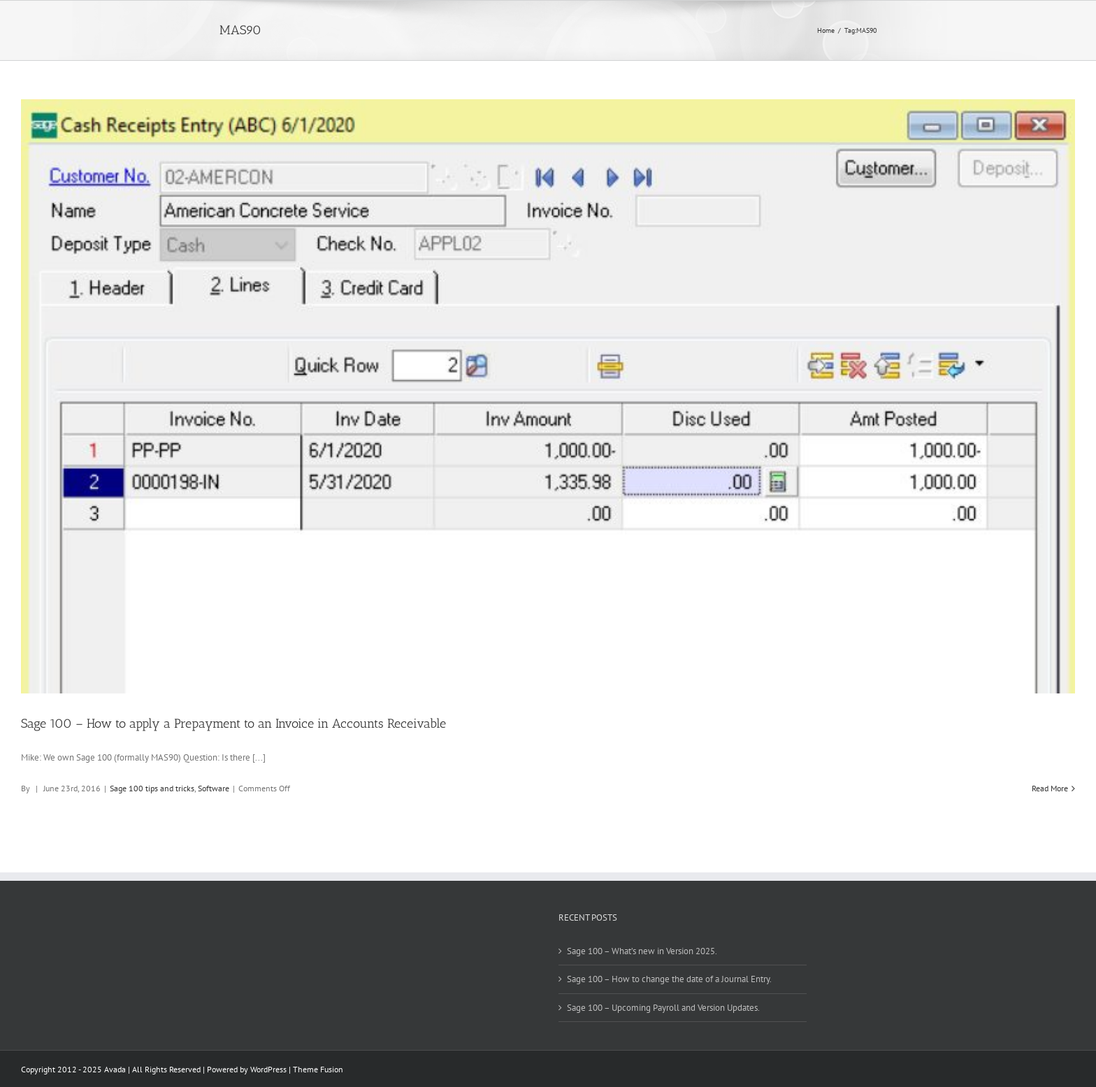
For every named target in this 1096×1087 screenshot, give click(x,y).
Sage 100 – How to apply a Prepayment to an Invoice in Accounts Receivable (233, 723)
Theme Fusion (318, 1069)
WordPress (268, 1069)
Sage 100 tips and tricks (152, 788)
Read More (1050, 788)
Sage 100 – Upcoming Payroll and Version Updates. (663, 1008)
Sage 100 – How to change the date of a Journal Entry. (669, 979)
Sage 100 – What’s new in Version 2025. (642, 951)
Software (213, 788)
